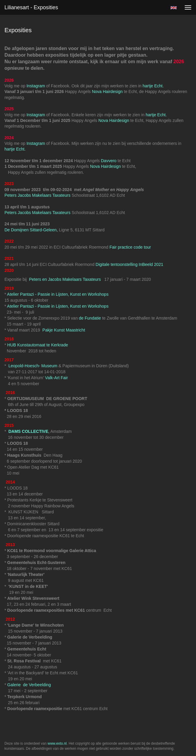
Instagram (36, 85)
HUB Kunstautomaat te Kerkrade (37, 345)
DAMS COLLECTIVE (28, 431)
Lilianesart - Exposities (31, 7)
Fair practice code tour (129, 247)
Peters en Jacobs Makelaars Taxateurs (65, 279)
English (173, 8)
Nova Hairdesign (107, 91)
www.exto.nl (57, 743)
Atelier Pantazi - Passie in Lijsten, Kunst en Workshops (58, 294)
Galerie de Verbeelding (29, 684)
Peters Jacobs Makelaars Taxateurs (37, 195)
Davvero (108, 160)
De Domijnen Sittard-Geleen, (31, 229)
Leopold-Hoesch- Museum (32, 365)
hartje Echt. (153, 85)
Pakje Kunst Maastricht (63, 330)
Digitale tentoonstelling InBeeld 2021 (129, 264)
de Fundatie (89, 318)
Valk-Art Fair (56, 377)
